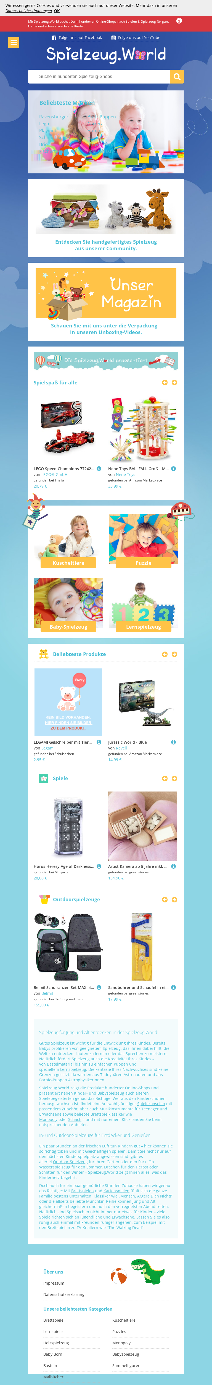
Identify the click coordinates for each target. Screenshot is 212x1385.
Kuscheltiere (68, 562)
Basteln (50, 1365)
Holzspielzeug (56, 1342)
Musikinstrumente (117, 1108)
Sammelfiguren (126, 1365)
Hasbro (95, 137)
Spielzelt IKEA (101, 151)
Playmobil (49, 130)
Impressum (53, 1283)
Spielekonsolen (151, 1103)
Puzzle (144, 562)
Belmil (47, 993)
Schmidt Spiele (54, 137)
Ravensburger (53, 117)
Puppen (121, 1064)
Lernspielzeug (143, 626)
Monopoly (48, 1119)
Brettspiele (53, 1320)
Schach (74, 1119)
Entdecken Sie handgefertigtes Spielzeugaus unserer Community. (106, 245)
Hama (94, 130)
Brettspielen (82, 1190)
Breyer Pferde (102, 144)
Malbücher (53, 1376)
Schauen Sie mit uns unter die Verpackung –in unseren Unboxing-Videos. (106, 328)
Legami (48, 748)
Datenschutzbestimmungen (29, 10)
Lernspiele (53, 1331)
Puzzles (119, 1331)
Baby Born (52, 1354)
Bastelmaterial (60, 1064)
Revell (121, 748)
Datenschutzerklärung (63, 1294)
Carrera (96, 124)
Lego (44, 124)
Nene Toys (125, 474)
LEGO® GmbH (54, 474)
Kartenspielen (116, 1190)
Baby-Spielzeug (68, 626)
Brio (43, 144)
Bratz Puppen (102, 117)
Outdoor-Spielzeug (70, 1161)
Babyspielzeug (125, 1354)
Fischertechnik (54, 151)
